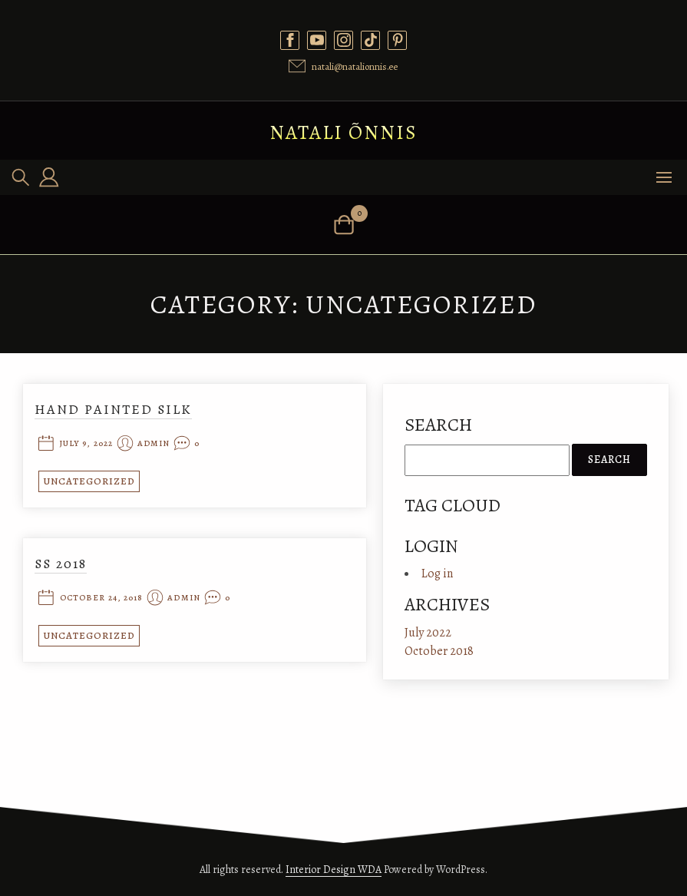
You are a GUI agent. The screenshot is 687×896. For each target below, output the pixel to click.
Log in (437, 573)
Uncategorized (89, 481)
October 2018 (439, 651)
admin (153, 444)
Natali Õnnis (343, 132)
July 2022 (428, 632)
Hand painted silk (113, 409)
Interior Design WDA (333, 869)
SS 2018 (61, 563)
